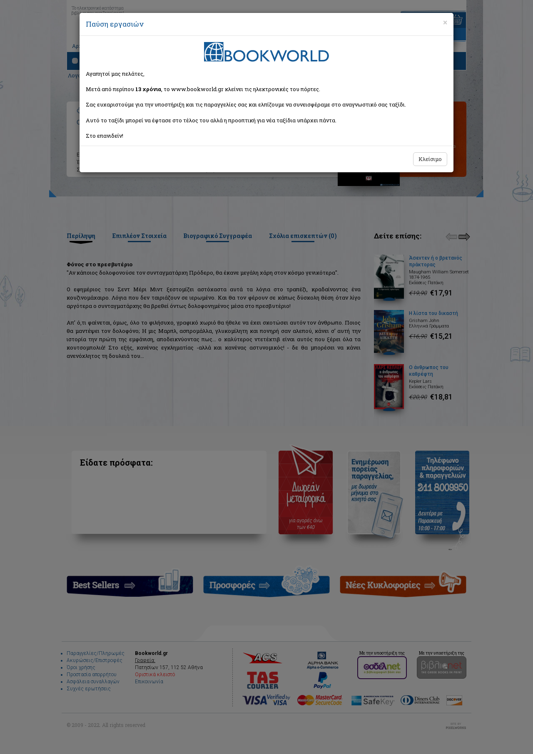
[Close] (445, 22)
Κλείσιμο (430, 159)
